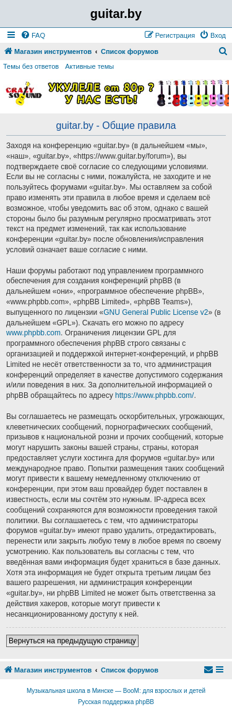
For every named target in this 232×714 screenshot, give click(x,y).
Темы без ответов (31, 66)
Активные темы (89, 66)
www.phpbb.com (33, 332)
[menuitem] (32, 35)
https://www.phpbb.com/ (154, 395)
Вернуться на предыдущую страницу (72, 641)
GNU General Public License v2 (155, 312)
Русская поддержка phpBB (116, 702)
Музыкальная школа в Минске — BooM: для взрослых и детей (116, 690)
